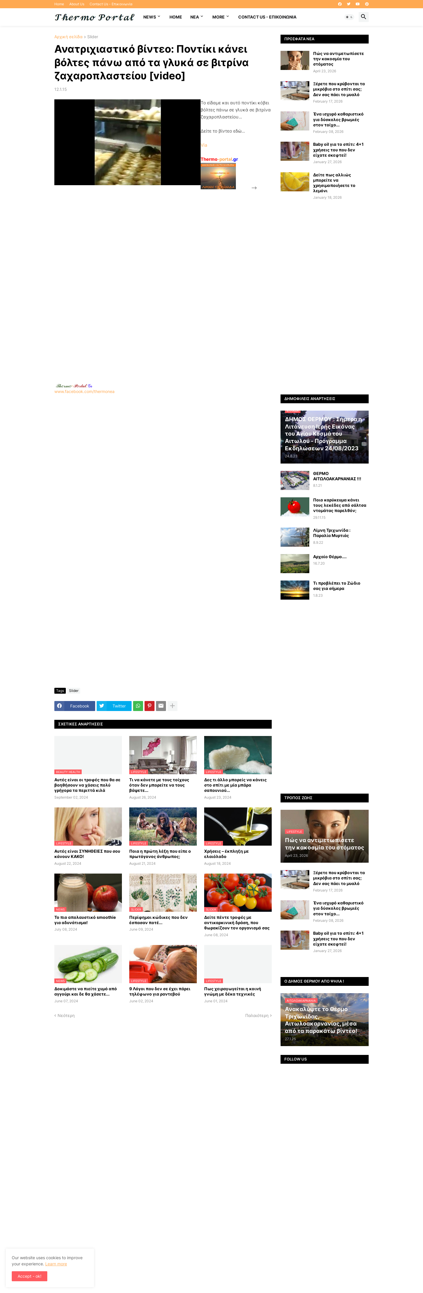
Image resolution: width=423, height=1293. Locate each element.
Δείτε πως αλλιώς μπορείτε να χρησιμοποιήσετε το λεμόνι (334, 182)
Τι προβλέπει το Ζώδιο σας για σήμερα (336, 586)
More (218, 16)
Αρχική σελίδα (68, 37)
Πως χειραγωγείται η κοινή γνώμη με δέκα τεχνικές (232, 991)
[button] (349, 17)
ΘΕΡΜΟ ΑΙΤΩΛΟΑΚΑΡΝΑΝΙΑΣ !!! (337, 476)
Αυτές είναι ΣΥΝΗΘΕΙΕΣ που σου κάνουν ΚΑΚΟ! (87, 854)
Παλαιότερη (256, 1015)
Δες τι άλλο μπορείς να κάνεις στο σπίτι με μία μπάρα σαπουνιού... (235, 785)
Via (204, 145)
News (149, 16)
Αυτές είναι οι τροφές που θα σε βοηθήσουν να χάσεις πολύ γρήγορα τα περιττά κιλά (87, 785)
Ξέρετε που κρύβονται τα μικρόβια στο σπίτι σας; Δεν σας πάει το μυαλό (339, 89)
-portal (219, 159)
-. (74, 386)
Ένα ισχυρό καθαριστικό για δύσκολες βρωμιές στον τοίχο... (338, 119)
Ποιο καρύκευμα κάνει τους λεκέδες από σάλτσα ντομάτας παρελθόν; (339, 505)
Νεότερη (66, 1015)
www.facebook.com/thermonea (163, 469)
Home (59, 4)
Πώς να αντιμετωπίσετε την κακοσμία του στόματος (338, 58)
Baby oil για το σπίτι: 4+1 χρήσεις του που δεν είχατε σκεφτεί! (338, 149)
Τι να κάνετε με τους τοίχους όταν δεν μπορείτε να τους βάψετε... (159, 785)
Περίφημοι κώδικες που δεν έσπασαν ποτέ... (158, 920)
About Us (76, 4)
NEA (194, 16)
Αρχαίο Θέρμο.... (330, 556)
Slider (92, 37)
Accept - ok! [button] (29, 1276)
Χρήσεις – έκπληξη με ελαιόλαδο (226, 854)
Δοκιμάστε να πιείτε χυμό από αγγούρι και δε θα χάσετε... (85, 991)
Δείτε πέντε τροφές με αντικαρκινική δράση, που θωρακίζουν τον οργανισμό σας (237, 922)
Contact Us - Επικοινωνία (111, 4)
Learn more (56, 1263)
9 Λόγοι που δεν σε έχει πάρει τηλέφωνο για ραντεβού (159, 991)
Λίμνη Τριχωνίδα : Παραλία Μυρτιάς (331, 533)
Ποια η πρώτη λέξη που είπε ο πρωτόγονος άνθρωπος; (160, 854)
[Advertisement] (98, 279)
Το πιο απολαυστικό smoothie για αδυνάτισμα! (85, 920)
